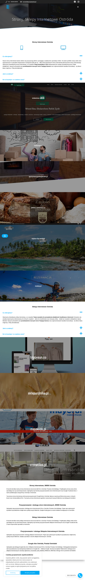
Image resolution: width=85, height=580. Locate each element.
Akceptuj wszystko (30, 573)
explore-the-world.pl (38, 238)
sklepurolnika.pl (38, 393)
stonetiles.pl (38, 465)
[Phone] (80, 575)
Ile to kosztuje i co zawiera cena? (13, 79)
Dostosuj (12, 573)
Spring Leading (46, 571)
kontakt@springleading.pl (29, 1)
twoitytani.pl (38, 145)
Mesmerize (44, 573)
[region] (22, 564)
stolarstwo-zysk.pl (38, 98)
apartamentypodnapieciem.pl (38, 176)
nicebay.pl (38, 286)
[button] (42, 56)
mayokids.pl (38, 429)
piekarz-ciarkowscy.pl (38, 207)
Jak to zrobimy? (8, 74)
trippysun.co (38, 357)
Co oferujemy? (7, 56)
